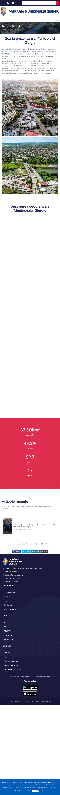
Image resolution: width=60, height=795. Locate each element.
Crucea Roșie (8, 635)
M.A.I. (6, 622)
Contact (7, 653)
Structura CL (8, 597)
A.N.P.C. (6, 627)
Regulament (8, 605)
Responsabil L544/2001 (12, 670)
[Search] (57, 3)
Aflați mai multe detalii (23, 791)
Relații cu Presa (9, 657)
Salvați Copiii (8, 639)
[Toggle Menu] (57, 20)
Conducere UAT (9, 592)
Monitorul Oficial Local (12, 609)
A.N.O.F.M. (7, 631)
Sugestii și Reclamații (11, 665)
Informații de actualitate (20, 522)
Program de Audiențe (11, 661)
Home (4, 30)
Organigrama (8, 601)
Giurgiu (10, 30)
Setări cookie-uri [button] (46, 791)
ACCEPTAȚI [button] (36, 791)
